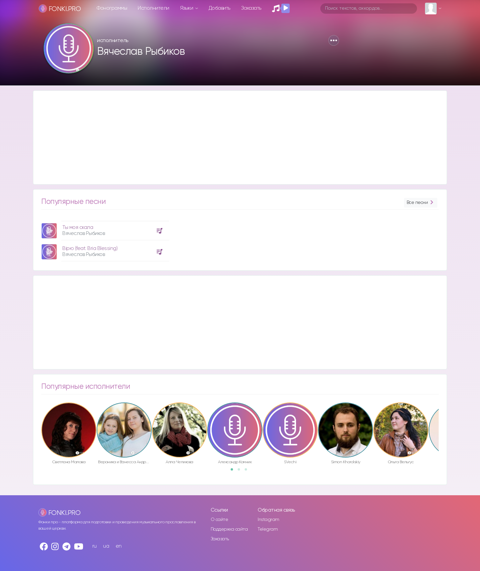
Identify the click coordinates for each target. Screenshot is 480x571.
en (119, 546)
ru (94, 546)
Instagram (268, 519)
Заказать (251, 8)
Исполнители (153, 8)
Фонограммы (112, 8)
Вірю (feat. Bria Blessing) (89, 248)
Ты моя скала (77, 227)
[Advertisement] (233, 137)
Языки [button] (187, 8)
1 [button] (234, 471)
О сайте (219, 519)
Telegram (268, 529)
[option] (104, 239)
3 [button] (248, 471)
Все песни (421, 202)
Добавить (219, 8)
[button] (334, 40)
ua (106, 546)
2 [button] (241, 471)
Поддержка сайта (229, 529)
